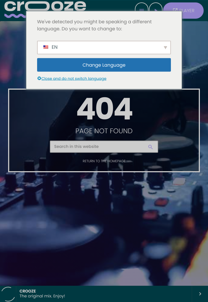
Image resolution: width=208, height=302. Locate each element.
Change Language (104, 64)
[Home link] (45, 10)
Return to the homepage (104, 161)
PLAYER (183, 10)
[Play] (155, 10)
